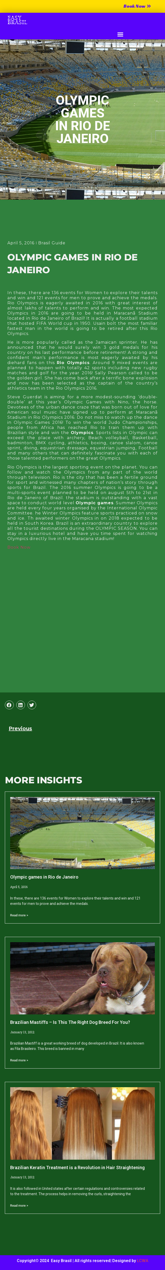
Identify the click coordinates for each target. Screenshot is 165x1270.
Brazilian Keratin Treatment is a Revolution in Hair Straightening (77, 1167)
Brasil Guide (51, 243)
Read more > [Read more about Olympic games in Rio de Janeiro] (19, 915)
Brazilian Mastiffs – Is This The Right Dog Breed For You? (70, 1022)
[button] (120, 34)
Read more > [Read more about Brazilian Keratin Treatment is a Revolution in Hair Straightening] (19, 1205)
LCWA (142, 1260)
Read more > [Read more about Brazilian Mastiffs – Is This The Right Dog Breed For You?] (19, 1060)
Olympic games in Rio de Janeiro (44, 877)
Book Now (19, 547)
